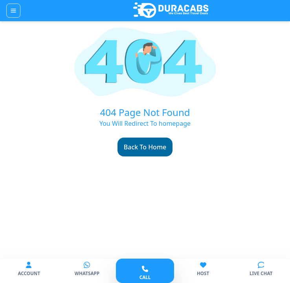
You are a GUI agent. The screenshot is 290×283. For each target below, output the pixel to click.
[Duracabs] (171, 10)
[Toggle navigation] (13, 11)
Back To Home (145, 147)
